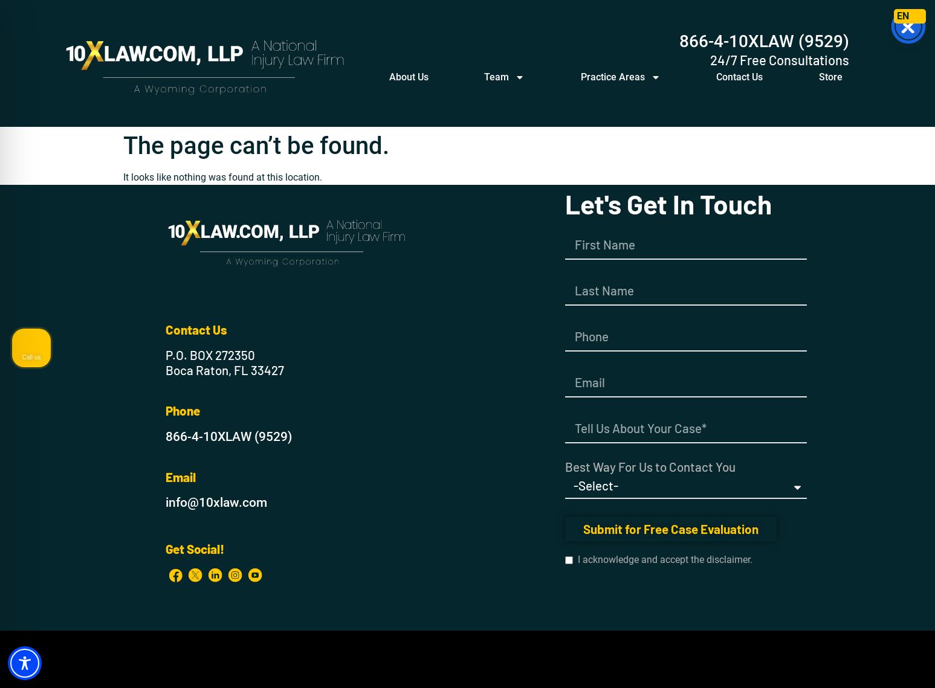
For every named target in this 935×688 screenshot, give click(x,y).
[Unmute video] (721, 302)
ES (917, 16)
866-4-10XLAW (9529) (764, 41)
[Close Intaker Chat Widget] (895, 302)
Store (831, 77)
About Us (409, 77)
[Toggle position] (869, 302)
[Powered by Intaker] (832, 662)
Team (504, 77)
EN (903, 16)
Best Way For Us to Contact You (650, 467)
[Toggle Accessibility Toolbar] (24, 663)
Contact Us (739, 77)
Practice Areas (621, 77)
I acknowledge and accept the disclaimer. (658, 560)
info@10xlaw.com (216, 502)
